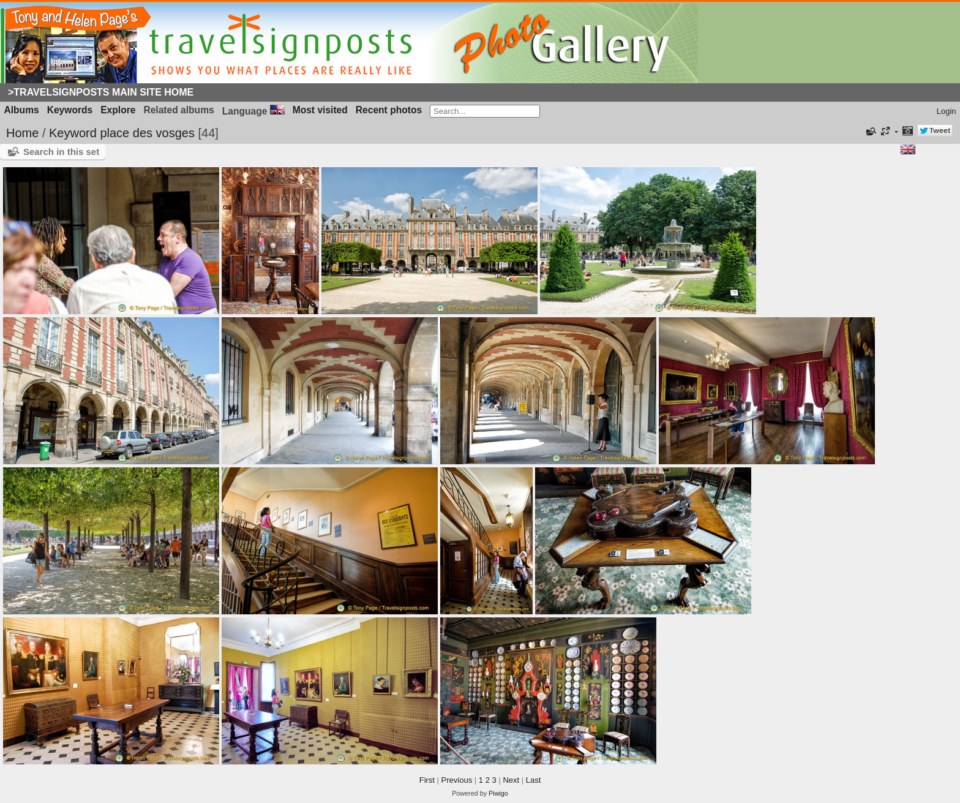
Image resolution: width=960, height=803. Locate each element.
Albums (21, 110)
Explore (117, 110)
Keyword (73, 133)
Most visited (320, 110)
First (427, 780)
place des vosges (147, 133)
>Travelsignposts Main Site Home (100, 92)
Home (22, 133)
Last (533, 780)
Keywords (70, 110)
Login (946, 111)
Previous (457, 780)
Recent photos (389, 110)
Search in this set (61, 151)
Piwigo (498, 793)
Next (511, 780)
